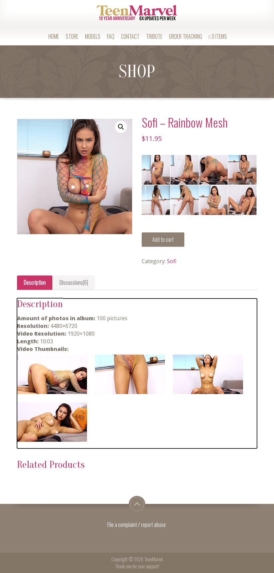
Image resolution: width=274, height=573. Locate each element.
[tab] (34, 282)
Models (92, 36)
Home (53, 36)
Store (72, 36)
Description (35, 282)
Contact (130, 36)
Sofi (171, 261)
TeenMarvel (153, 559)
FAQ (110, 36)
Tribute (154, 36)
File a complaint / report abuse (137, 525)
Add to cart (163, 239)
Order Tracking (185, 36)
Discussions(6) (73, 282)
